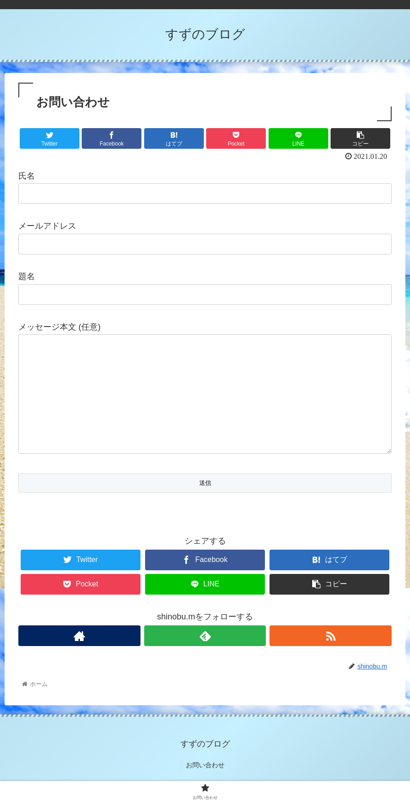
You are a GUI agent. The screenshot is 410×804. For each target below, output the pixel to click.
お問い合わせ (205, 766)
